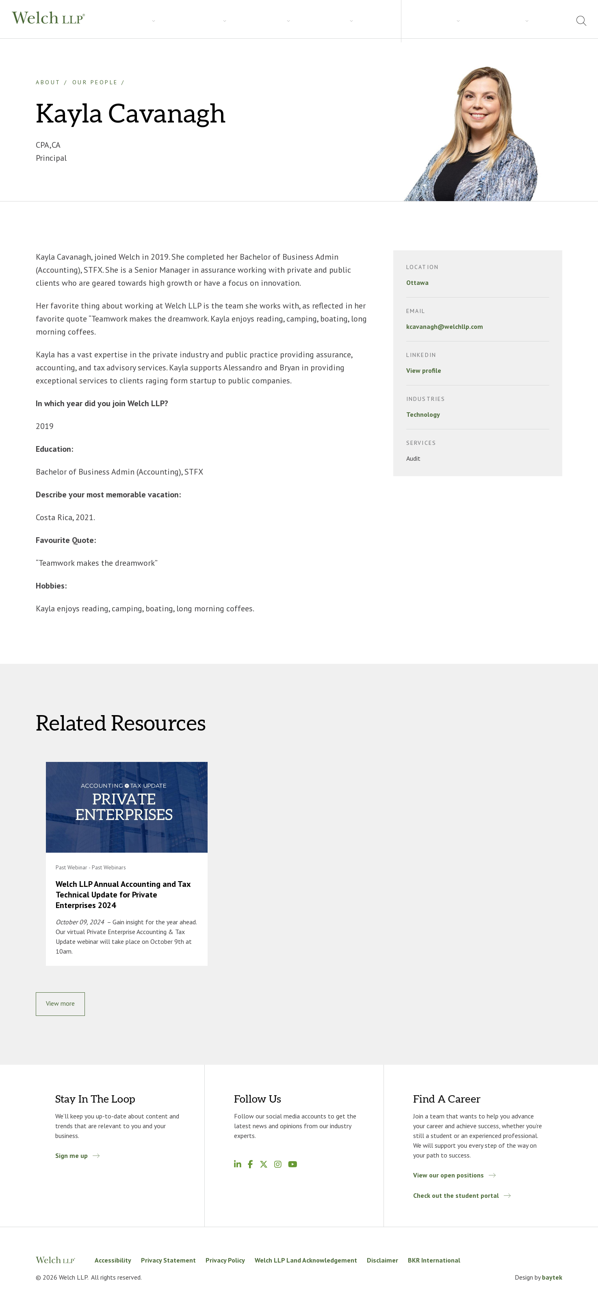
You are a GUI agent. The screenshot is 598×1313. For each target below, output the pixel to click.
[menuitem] (555, 22)
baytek (552, 1280)
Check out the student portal (456, 1199)
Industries (160, 21)
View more (60, 1006)
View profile (423, 370)
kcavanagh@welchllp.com (444, 326)
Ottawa (417, 282)
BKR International (434, 1263)
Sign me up (71, 1159)
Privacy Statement (168, 1263)
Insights (201, 21)
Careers (239, 21)
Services (120, 21)
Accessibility (113, 1263)
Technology (423, 414)
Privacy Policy (225, 1263)
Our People (95, 82)
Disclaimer (382, 1263)
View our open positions (448, 1178)
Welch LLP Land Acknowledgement (306, 1263)
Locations (523, 20)
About (487, 20)
